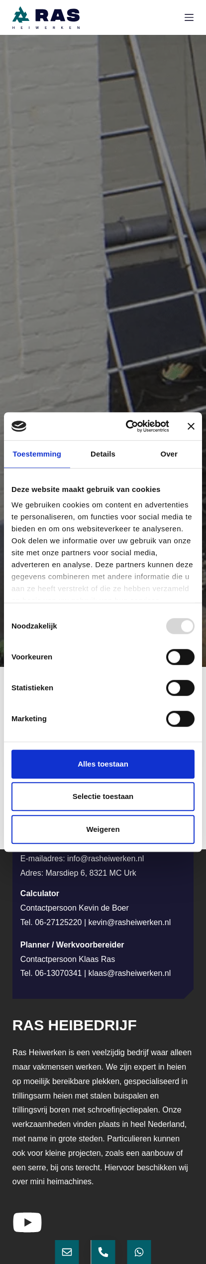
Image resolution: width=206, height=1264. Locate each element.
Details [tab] (103, 454)
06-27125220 (58, 922)
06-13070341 (58, 973)
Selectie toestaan (103, 796)
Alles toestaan (103, 764)
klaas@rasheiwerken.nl (130, 973)
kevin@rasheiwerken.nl (130, 922)
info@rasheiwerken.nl (105, 858)
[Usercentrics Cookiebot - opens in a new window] (128, 426)
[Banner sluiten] (191, 426)
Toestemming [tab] (37, 454)
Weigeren (102, 829)
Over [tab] (169, 454)
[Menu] (189, 17)
